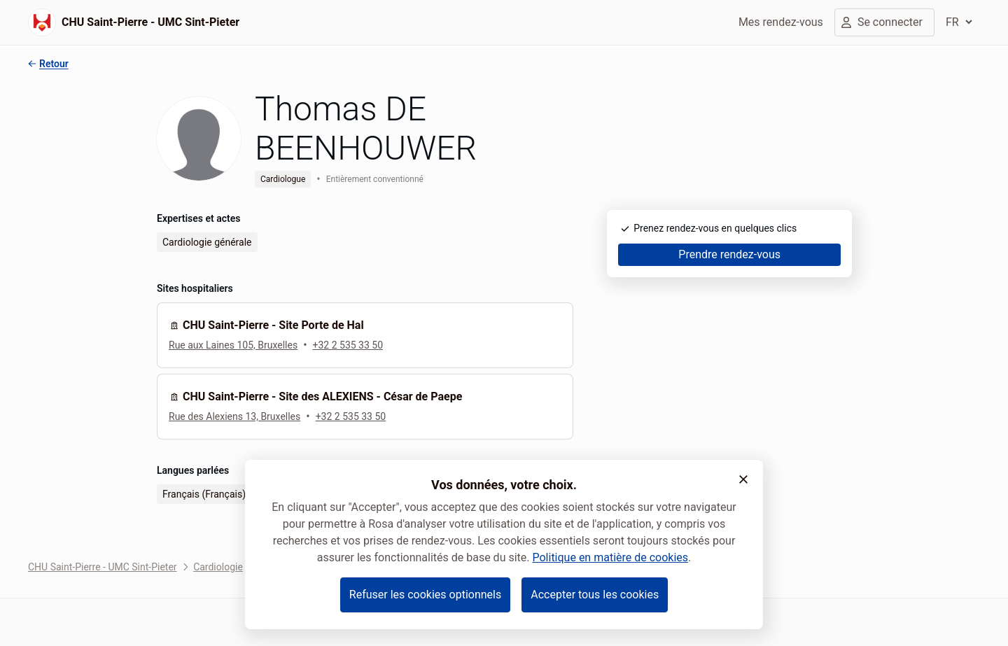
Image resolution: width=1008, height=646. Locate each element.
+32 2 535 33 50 (348, 345)
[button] (743, 479)
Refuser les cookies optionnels (425, 594)
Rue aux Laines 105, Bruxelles (233, 345)
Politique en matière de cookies (610, 557)
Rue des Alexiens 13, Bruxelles (234, 416)
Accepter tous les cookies (595, 594)
